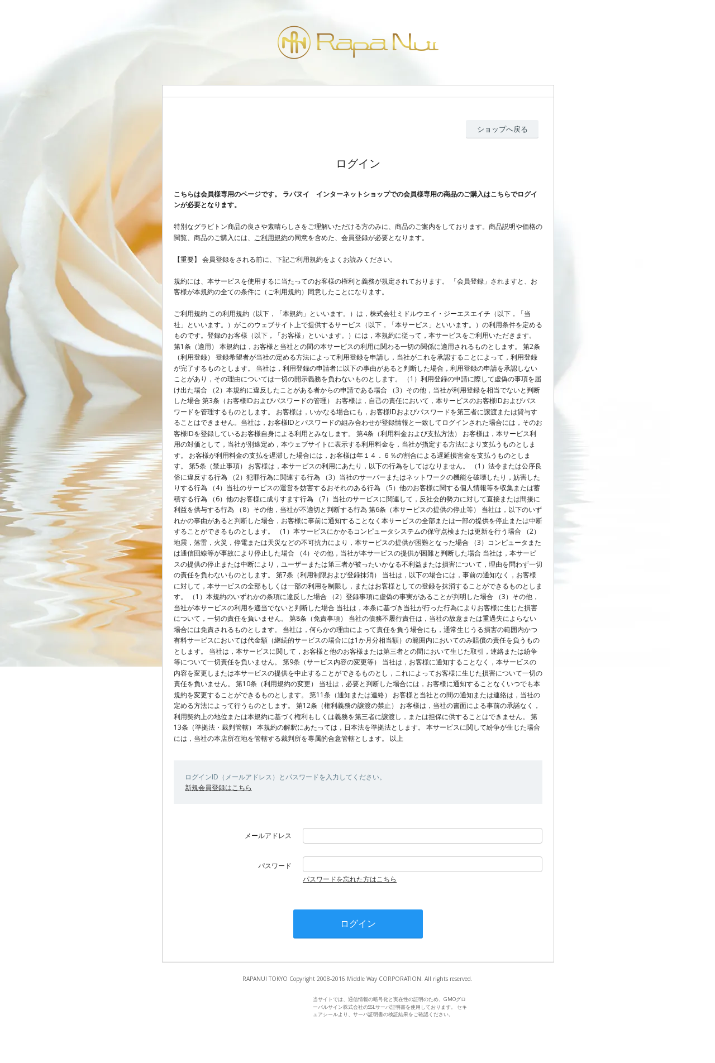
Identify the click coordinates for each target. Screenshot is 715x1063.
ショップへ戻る (502, 129)
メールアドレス (268, 835)
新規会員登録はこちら (218, 787)
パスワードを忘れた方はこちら (350, 879)
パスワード (275, 865)
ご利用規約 (271, 237)
